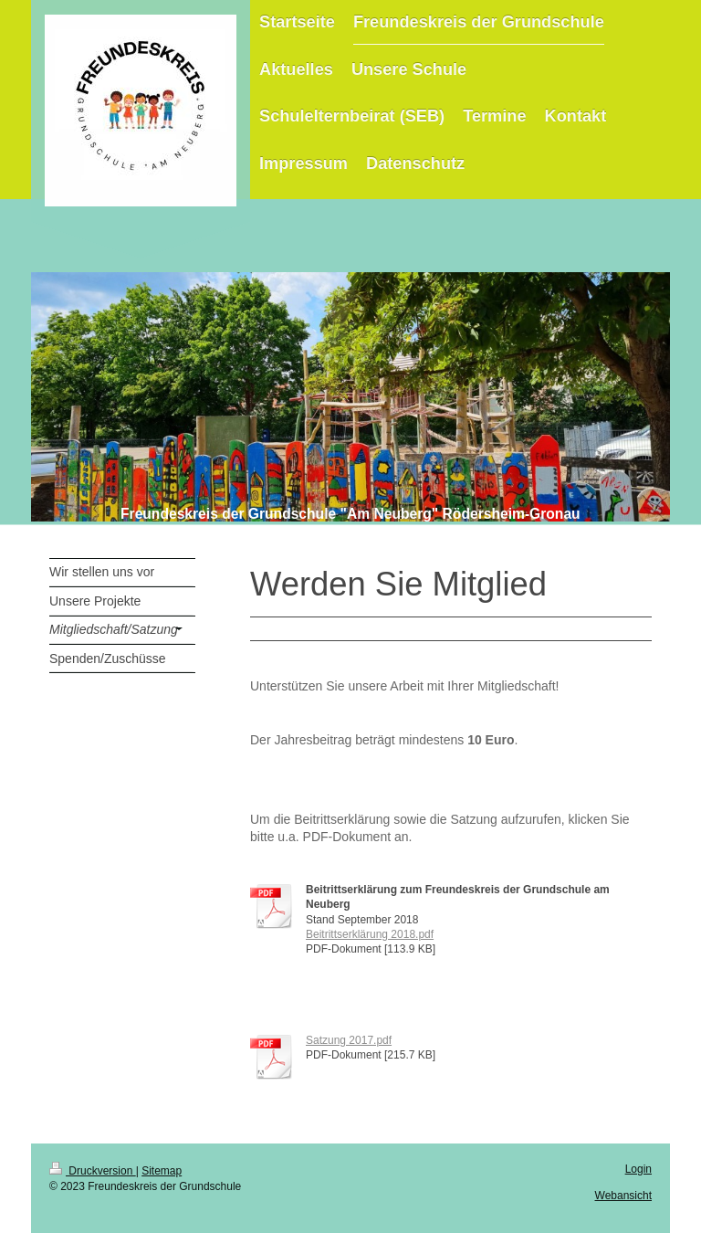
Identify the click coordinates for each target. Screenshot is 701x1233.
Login (638, 1169)
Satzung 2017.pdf (349, 1040)
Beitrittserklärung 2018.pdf (370, 934)
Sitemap (161, 1170)
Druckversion (92, 1170)
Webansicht (623, 1195)
